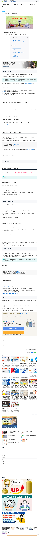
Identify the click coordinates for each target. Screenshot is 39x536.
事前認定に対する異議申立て (7, 286)
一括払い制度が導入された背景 (17, 40)
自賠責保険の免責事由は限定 (30, 149)
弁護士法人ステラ (24, 313)
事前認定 (36, 414)
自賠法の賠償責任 (19, 271)
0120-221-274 (9, 321)
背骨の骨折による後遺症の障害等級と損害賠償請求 (17, 529)
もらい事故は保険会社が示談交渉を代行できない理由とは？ (15, 386)
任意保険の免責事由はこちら (16, 144)
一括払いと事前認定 (14, 53)
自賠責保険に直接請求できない (17, 51)
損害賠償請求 (3, 11)
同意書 (7, 124)
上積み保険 (3, 91)
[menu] (36, 1)
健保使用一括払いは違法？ (32, 374)
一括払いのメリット (14, 45)
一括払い (33, 414)
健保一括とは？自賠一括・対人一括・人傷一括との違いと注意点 (24, 375)
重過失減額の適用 (18, 272)
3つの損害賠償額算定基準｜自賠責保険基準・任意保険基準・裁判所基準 (33, 364)
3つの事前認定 (14, 55)
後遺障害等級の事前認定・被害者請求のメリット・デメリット (11, 293)
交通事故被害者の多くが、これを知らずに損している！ (35, 529)
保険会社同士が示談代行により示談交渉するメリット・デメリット (24, 386)
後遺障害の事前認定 (15, 56)
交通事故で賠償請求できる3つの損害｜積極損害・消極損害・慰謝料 (24, 364)
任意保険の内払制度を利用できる (17, 48)
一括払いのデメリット (15, 49)
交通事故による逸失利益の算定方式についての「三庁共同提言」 (15, 397)
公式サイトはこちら (13, 332)
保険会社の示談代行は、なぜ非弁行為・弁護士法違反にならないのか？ (6, 386)
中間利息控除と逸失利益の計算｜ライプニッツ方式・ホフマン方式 (24, 397)
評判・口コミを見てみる (13, 328)
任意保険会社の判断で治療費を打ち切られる (18, 52)
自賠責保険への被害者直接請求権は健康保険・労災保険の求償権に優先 (15, 375)
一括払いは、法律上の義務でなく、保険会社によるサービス (20, 41)
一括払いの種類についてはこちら (29, 83)
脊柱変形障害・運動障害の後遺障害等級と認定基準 (8, 529)
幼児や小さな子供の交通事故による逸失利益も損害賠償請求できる (6, 397)
